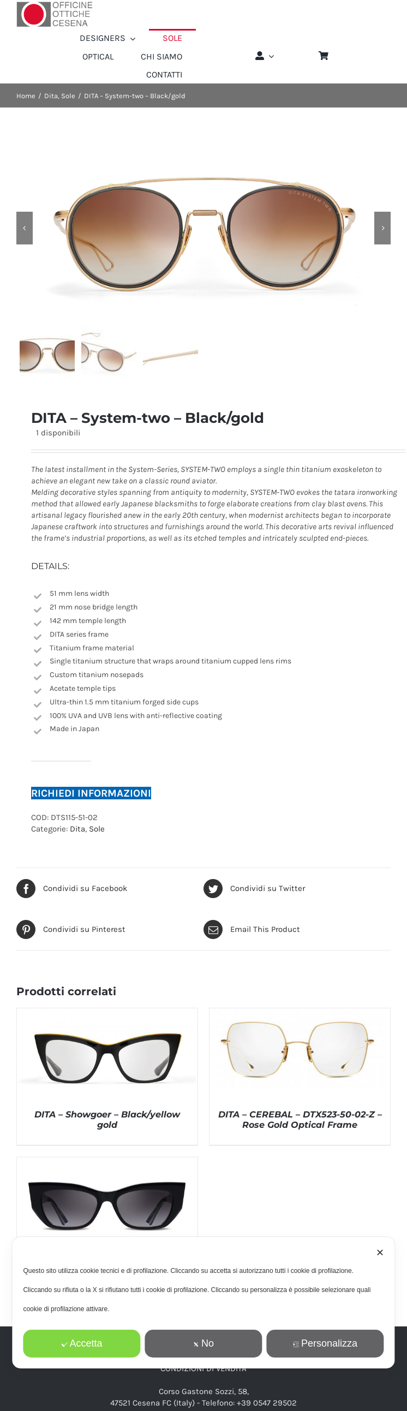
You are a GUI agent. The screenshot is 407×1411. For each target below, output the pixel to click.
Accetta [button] (81, 1343)
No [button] (203, 1343)
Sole (97, 829)
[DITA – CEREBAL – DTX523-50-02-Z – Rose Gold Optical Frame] (300, 1014)
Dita (77, 829)
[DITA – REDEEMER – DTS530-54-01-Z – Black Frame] (107, 1163)
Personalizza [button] (325, 1343)
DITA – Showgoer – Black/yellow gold (107, 1119)
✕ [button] (380, 1252)
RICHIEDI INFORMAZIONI (91, 793)
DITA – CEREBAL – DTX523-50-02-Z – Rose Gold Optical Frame (300, 1119)
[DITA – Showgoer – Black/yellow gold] (107, 1014)
